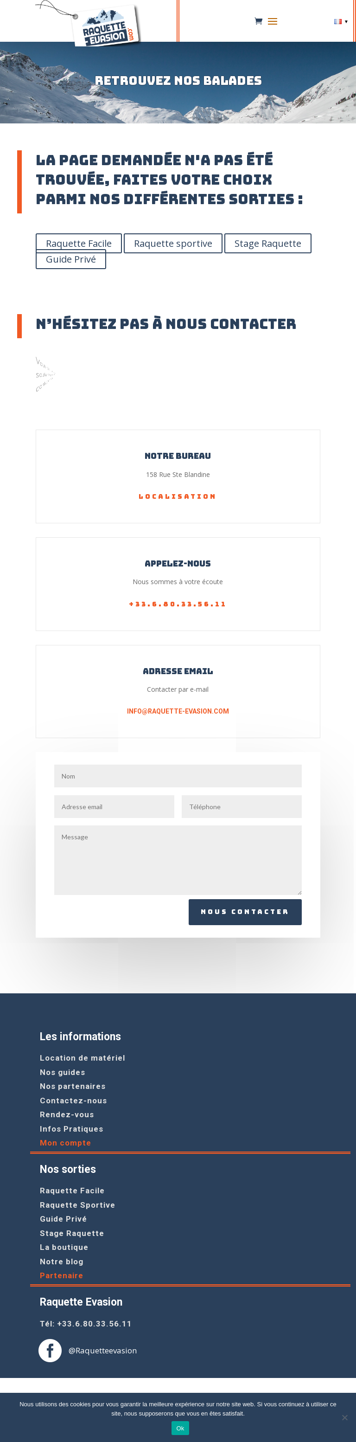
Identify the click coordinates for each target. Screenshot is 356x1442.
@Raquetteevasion (103, 1350)
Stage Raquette (268, 243)
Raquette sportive (173, 243)
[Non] (344, 1417)
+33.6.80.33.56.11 (178, 604)
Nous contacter (245, 912)
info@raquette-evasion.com (178, 711)
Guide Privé (71, 259)
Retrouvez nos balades (178, 81)
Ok (180, 1428)
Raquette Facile (79, 243)
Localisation (178, 496)
